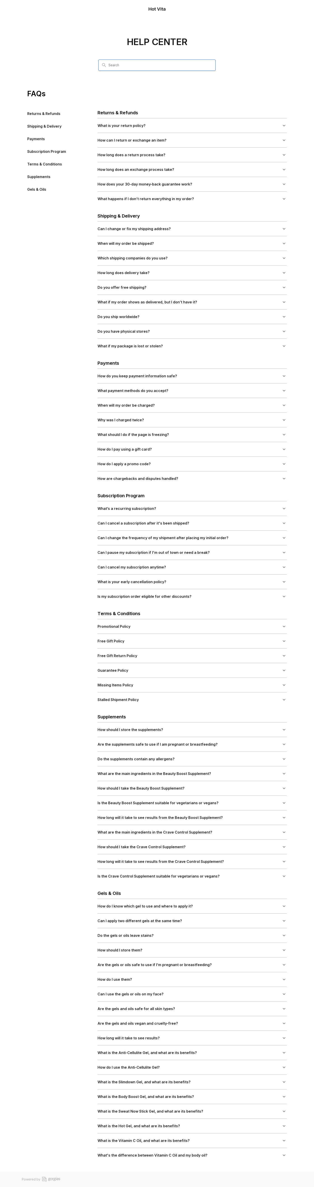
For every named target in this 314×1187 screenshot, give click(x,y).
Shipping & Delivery (44, 126)
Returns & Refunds (43, 113)
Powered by (41, 1179)
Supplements (38, 176)
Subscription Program (46, 151)
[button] (192, 125)
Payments (36, 139)
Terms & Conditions (44, 164)
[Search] (104, 65)
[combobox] (160, 65)
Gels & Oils (36, 189)
